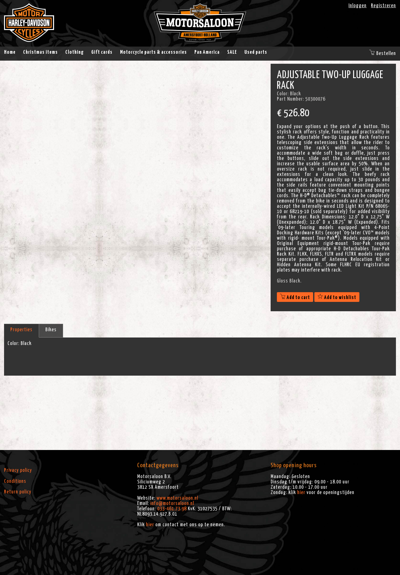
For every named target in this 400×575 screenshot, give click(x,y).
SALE (232, 52)
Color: (13, 343)
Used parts (255, 52)
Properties (21, 329)
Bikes (51, 329)
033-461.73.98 (172, 508)
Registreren (383, 5)
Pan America (207, 52)
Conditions (15, 481)
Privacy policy (18, 470)
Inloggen (357, 5)
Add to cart (295, 297)
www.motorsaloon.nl (177, 498)
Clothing (74, 52)
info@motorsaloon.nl (172, 503)
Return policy (17, 491)
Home (10, 52)
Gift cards (101, 52)
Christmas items (40, 52)
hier (150, 524)
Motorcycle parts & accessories (153, 52)
